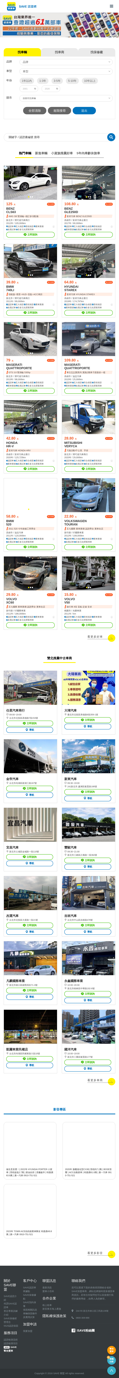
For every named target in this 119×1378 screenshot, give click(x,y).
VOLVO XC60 (11, 600)
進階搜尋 (59, 110)
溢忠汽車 (77, 376)
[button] (29, 196)
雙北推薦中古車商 (59, 658)
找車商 (59, 52)
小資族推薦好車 (62, 153)
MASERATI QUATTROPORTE (19, 366)
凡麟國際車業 (15, 981)
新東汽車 (70, 779)
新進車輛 (41, 153)
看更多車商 (95, 1080)
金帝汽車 (12, 779)
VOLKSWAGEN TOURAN (75, 522)
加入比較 (51, 204)
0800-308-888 (82, 1318)
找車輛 (22, 52)
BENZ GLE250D (71, 210)
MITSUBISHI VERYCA (73, 444)
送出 (84, 110)
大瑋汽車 (70, 710)
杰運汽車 (12, 915)
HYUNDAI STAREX (71, 288)
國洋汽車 (70, 1049)
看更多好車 (95, 636)
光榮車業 (77, 610)
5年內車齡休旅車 (88, 153)
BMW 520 (10, 522)
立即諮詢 (30, 234)
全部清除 (35, 110)
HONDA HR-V (12, 444)
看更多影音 (95, 1253)
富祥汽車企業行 (80, 220)
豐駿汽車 (70, 847)
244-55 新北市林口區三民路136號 (92, 1311)
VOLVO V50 (69, 600)
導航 (29, 729)
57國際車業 (78, 532)
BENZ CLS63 (11, 210)
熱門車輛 (25, 153)
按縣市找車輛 (29, 98)
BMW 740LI (10, 288)
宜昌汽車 (12, 847)
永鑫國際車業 (73, 981)
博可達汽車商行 (22, 220)
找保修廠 (96, 52)
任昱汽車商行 (15, 710)
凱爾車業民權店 (17, 1049)
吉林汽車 (70, 915)
